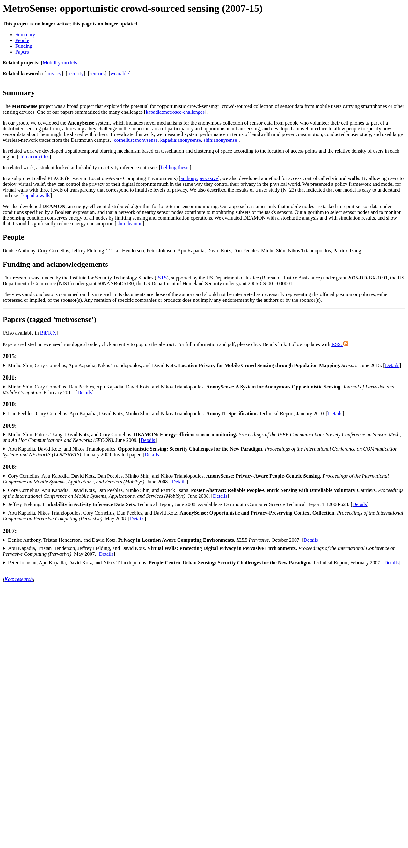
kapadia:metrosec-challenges (175, 112)
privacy (54, 73)
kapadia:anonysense (180, 140)
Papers (22, 51)
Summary (25, 34)
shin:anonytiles (33, 156)
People (22, 40)
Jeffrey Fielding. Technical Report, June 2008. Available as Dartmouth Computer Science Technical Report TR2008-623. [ (180, 504)
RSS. (340, 344)
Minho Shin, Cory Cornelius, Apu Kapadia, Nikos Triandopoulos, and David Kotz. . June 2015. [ (196, 365)
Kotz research (18, 579)
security (76, 73)
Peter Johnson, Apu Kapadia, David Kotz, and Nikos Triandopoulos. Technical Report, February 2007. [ (196, 562)
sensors (97, 73)
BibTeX (48, 333)
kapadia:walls (36, 195)
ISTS (161, 277)
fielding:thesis (175, 167)
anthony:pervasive (199, 178)
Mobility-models (60, 62)
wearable (120, 73)
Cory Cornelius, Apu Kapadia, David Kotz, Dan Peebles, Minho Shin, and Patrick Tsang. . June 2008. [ (203, 493)
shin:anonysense (220, 140)
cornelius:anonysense (136, 140)
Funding (23, 46)
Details (392, 365)
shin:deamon (129, 223)
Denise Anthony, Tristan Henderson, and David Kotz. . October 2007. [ (155, 540)
